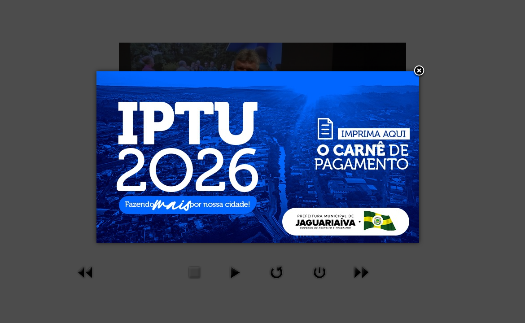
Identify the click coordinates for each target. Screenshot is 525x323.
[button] (419, 71)
